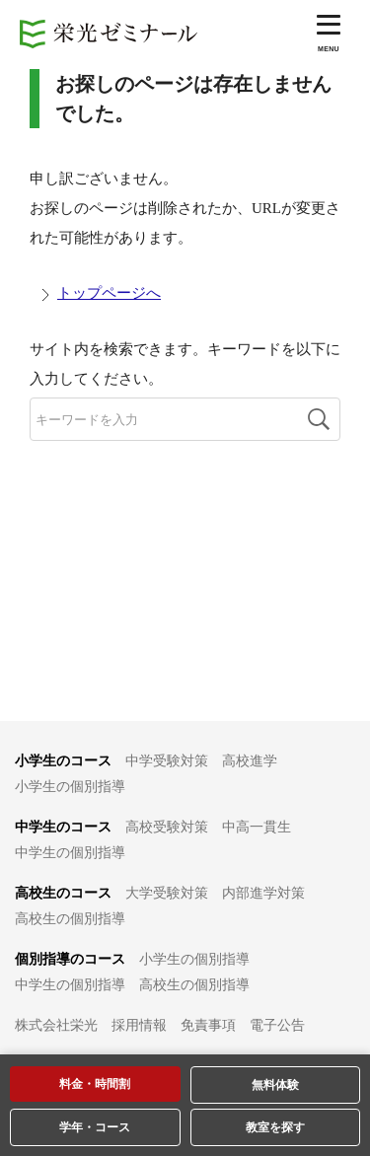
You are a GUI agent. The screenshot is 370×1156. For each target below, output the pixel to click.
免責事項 (208, 1025)
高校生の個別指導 (70, 918)
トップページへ (109, 293)
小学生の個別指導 (70, 786)
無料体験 (275, 1085)
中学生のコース (63, 827)
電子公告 (277, 1025)
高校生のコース (63, 893)
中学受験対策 (166, 761)
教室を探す (275, 1127)
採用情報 (139, 1025)
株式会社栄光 (56, 1025)
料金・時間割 (94, 1084)
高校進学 (249, 761)
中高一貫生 (256, 827)
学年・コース (94, 1127)
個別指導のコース (70, 959)
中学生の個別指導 (70, 852)
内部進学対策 (263, 893)
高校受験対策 (166, 827)
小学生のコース (63, 761)
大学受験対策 (166, 893)
